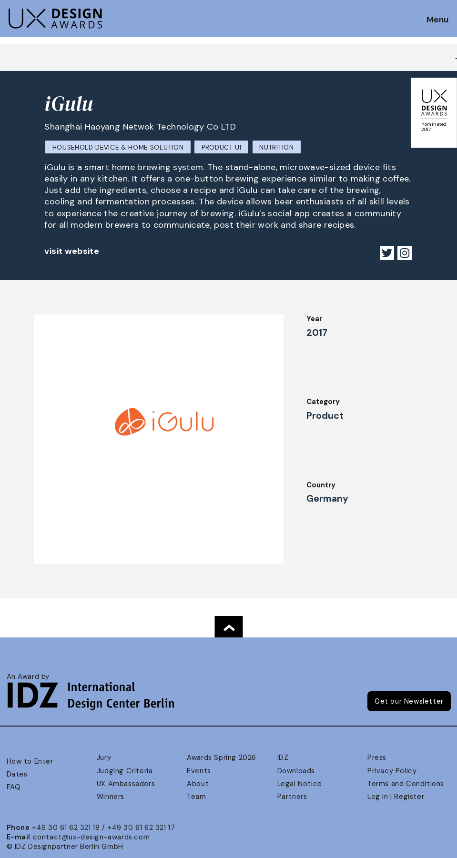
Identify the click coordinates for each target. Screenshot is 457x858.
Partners (292, 796)
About (198, 783)
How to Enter (30, 761)
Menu (437, 20)
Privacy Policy (391, 771)
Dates (17, 774)
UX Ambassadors (126, 783)
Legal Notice (299, 783)
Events (199, 771)
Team (196, 796)
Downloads (296, 771)
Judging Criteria (124, 771)
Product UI (222, 147)
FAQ (14, 787)
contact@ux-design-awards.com (91, 837)
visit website (71, 251)
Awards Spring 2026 (221, 757)
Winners (110, 796)
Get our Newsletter (409, 701)
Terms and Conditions (405, 783)
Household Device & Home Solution (118, 147)
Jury (104, 757)
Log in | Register (395, 796)
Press (376, 757)
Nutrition (276, 147)
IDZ (283, 757)
